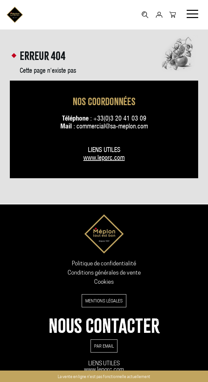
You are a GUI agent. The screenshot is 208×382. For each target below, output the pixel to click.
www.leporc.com (104, 369)
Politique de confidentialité (104, 263)
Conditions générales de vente (104, 273)
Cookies (104, 282)
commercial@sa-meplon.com (112, 127)
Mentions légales (104, 300)
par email (104, 346)
